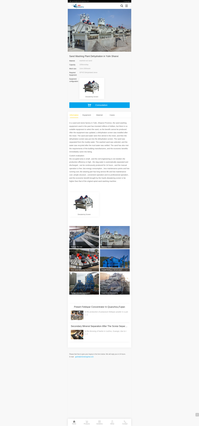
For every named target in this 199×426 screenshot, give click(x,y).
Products (87, 424)
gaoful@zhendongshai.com (80, 1)
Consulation (101, 105)
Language (126, 1)
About (112, 424)
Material (99, 115)
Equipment (86, 115)
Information (74, 115)
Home (74, 424)
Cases (112, 115)
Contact (124, 424)
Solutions (99, 424)
